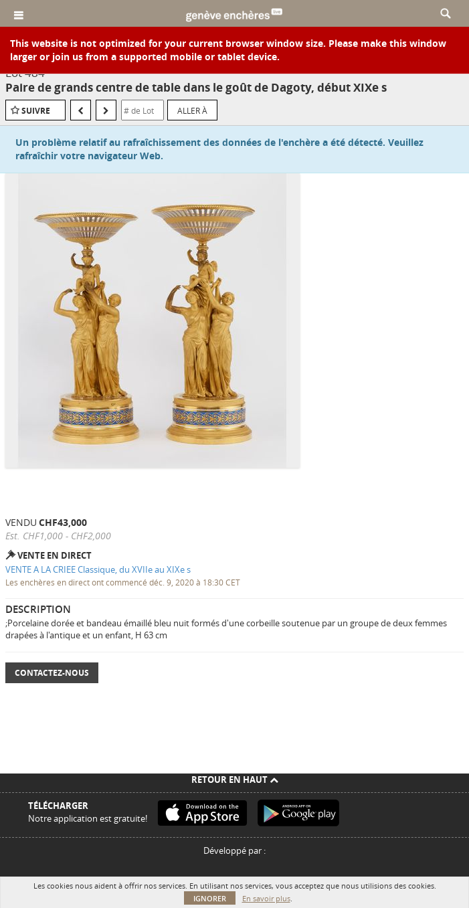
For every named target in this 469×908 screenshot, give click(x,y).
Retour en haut (234, 780)
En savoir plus (266, 898)
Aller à (192, 110)
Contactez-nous (52, 672)
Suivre (35, 110)
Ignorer (209, 898)
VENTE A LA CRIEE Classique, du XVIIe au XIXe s (98, 569)
